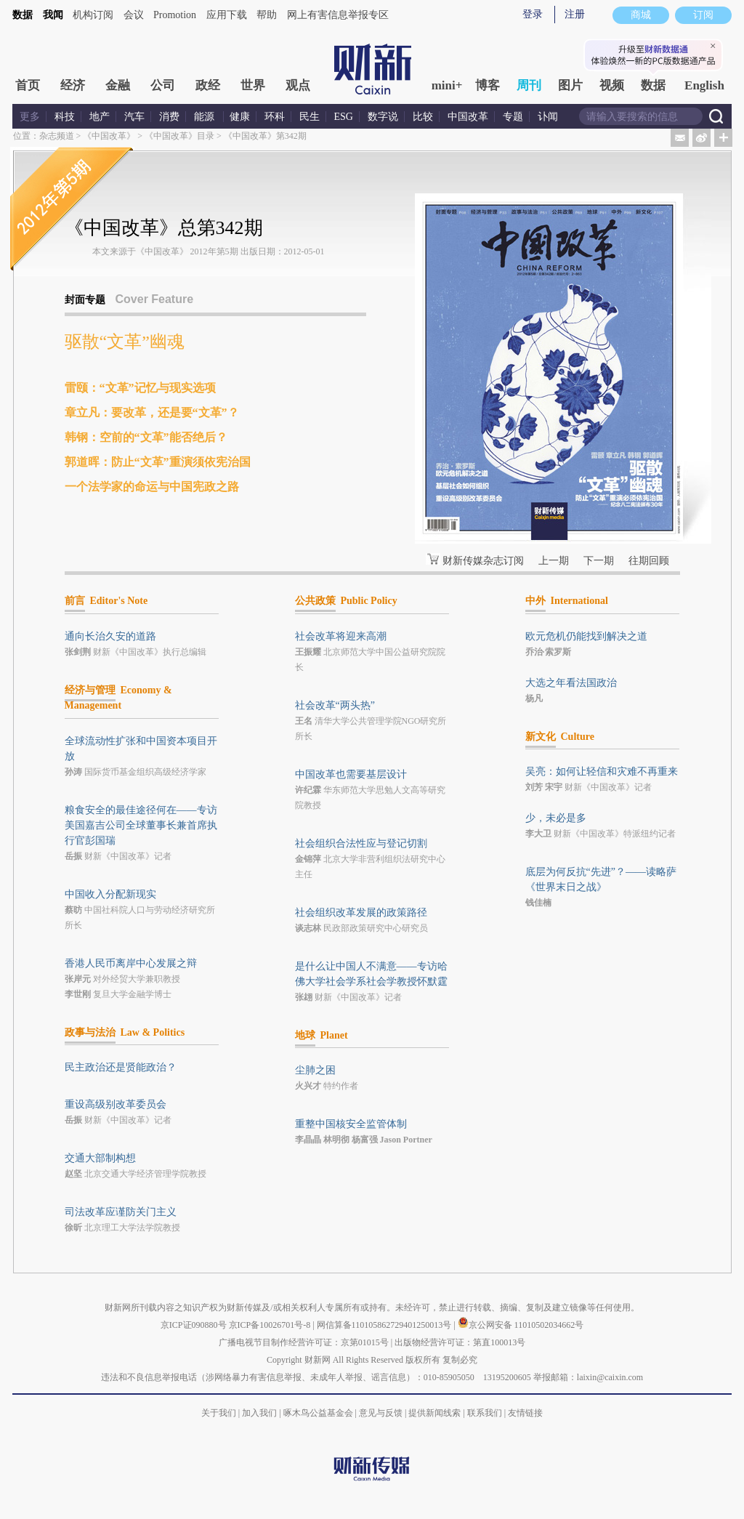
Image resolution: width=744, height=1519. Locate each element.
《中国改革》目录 (179, 136)
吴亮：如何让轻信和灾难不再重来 (601, 771)
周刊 (529, 85)
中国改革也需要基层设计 (351, 774)
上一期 (553, 560)
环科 (274, 116)
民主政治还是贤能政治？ (121, 1067)
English (704, 85)
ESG (343, 116)
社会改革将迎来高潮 (341, 636)
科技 (64, 116)
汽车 (134, 116)
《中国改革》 (109, 136)
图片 (570, 85)
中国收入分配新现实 (110, 894)
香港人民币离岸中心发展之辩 (131, 963)
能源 (205, 116)
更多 (30, 116)
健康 (240, 116)
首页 (27, 85)
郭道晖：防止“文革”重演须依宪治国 (158, 462)
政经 (207, 85)
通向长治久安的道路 (110, 636)
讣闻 (548, 116)
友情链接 (525, 1413)
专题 (513, 116)
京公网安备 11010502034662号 (521, 1325)
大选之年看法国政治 (571, 682)
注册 (575, 14)
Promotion (174, 14)
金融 (117, 85)
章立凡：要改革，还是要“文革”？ (152, 412)
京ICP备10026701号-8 (271, 1325)
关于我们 (218, 1413)
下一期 (598, 560)
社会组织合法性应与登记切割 (361, 843)
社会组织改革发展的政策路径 (361, 912)
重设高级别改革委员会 (115, 1104)
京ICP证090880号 (194, 1325)
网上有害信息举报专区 (338, 14)
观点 (298, 85)
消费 (169, 116)
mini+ (447, 85)
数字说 (383, 116)
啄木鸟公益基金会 (319, 1413)
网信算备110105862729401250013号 (385, 1325)
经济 (72, 85)
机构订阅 (93, 14)
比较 (423, 116)
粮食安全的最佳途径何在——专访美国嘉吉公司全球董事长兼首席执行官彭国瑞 (141, 825)
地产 (99, 116)
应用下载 (226, 14)
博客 (487, 85)
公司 (162, 85)
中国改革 (468, 116)
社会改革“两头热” (335, 705)
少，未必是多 (555, 818)
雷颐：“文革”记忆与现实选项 (140, 388)
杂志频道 (56, 136)
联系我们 (484, 1413)
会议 (134, 14)
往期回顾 (648, 560)
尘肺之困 (315, 1070)
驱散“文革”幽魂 (125, 341)
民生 (309, 116)
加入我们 (259, 1413)
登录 (532, 14)
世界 (252, 85)
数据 (22, 14)
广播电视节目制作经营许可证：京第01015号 (304, 1342)
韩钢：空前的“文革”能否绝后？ (146, 437)
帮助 (266, 14)
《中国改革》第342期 (265, 136)
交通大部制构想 (100, 1158)
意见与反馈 (381, 1413)
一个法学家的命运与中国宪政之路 (152, 486)
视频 (611, 85)
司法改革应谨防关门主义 (121, 1211)
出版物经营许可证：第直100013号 (460, 1342)
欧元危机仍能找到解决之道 (586, 636)
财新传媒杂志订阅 (483, 560)
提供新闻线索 (434, 1413)
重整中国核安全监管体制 (351, 1124)
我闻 (53, 14)
